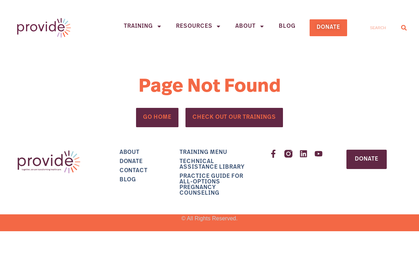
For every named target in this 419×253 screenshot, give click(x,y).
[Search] (403, 27)
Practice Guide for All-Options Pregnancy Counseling (211, 185)
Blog (287, 26)
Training (143, 26)
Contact (134, 171)
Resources (199, 26)
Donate (131, 161)
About (250, 26)
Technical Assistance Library (212, 164)
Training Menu (203, 152)
